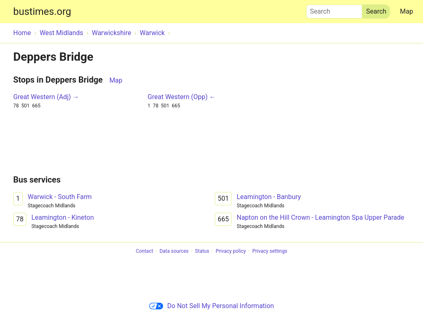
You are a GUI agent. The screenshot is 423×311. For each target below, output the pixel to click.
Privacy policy (231, 251)
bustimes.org (42, 11)
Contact (144, 251)
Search (334, 9)
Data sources (173, 251)
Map (406, 11)
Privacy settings (270, 251)
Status (202, 251)
